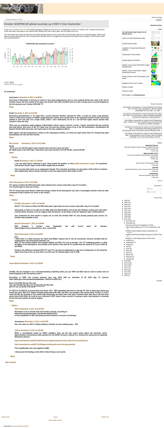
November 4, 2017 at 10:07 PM (32, 309)
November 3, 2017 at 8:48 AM (30, 97)
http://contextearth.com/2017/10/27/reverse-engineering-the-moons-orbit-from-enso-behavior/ (51, 340)
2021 (126, 211)
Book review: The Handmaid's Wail (147, 163)
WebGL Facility (127, 87)
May (127, 250)
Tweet (160, 29)
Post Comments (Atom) (21, 426)
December (129, 221)
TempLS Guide (127, 91)
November (129, 223)
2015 (126, 263)
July (127, 246)
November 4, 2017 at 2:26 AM (31, 263)
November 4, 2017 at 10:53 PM (36, 321)
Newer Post (5, 417)
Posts (150, 189)
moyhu (8, 8)
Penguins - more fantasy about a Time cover (140, 238)
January (129, 259)
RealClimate (154, 173)
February (129, 257)
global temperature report (85, 163)
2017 (126, 219)
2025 (126, 202)
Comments (151, 192)
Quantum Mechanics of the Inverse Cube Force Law (141, 169)
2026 (126, 200)
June (128, 248)
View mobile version (55, 420)
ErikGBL (18, 203)
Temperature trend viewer (131, 54)
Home (55, 417)
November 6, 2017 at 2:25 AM (31, 161)
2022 (126, 208)
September (130, 242)
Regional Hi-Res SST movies (132, 83)
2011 (126, 271)
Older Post (105, 417)
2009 (126, 275)
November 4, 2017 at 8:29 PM (32, 223)
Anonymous (127, 114)
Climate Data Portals (129, 43)
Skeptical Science (151, 145)
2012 (126, 269)
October (129, 240)
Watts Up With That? (151, 153)
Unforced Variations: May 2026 (148, 175)
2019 (126, 215)
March (128, 255)
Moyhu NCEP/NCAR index (17, 29)
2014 (126, 265)
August (128, 244)
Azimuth (155, 167)
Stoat (156, 161)
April (127, 253)
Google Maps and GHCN (131, 60)
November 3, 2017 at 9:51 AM (25, 113)
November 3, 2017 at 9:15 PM (26, 182)
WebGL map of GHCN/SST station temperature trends (134, 71)
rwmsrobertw (14, 263)
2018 (126, 217)
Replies (15, 157)
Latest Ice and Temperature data (133, 38)
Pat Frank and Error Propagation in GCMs (139, 225)
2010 (126, 273)
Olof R (11, 182)
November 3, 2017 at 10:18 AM (33, 143)
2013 (126, 267)
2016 (126, 261)
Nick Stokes (14, 143)
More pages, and (133, 95)
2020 (126, 213)
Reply (11, 107)
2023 (126, 206)
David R (18, 223)
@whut (17, 330)
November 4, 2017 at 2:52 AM (33, 203)
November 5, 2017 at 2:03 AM (32, 330)
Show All (160, 180)
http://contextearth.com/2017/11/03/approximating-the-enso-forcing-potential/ (45, 344)
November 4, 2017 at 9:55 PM (31, 234)
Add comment (10, 362)
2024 (126, 204)
